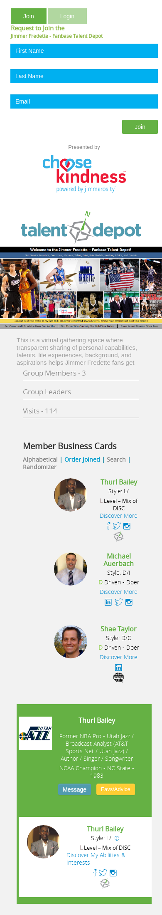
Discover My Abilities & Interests (95, 858)
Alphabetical (40, 459)
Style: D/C (118, 638)
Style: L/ (118, 491)
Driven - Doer (118, 582)
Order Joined (82, 459)
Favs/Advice (115, 789)
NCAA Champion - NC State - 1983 (96, 771)
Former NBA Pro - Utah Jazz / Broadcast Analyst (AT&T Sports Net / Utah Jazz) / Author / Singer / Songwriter (96, 747)
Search (116, 459)
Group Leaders (47, 391)
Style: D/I (118, 572)
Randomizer (39, 467)
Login (67, 16)
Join (28, 16)
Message (74, 789)
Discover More (118, 515)
